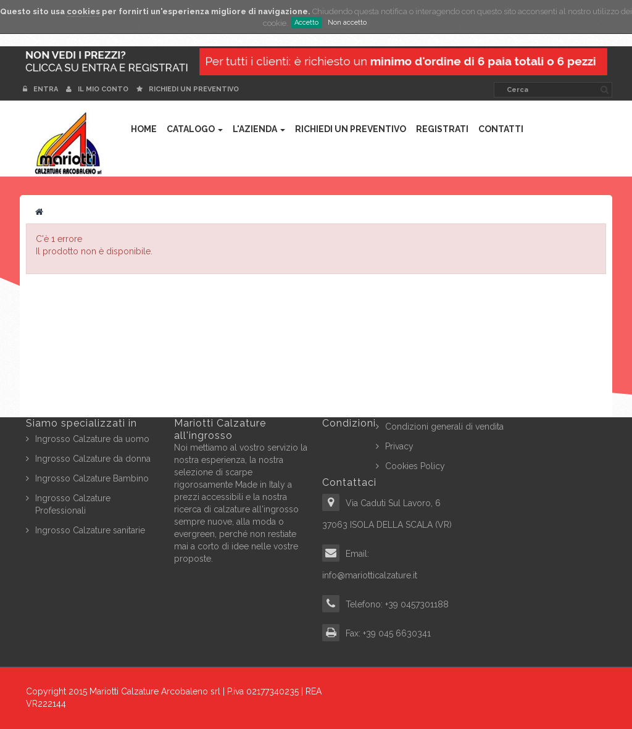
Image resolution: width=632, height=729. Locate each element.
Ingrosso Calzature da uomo (92, 439)
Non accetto (347, 23)
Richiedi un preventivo (187, 89)
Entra (41, 89)
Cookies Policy (415, 466)
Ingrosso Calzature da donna (93, 459)
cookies (83, 11)
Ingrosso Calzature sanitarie (90, 530)
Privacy (399, 446)
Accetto (306, 23)
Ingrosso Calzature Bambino (92, 478)
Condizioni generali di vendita (444, 426)
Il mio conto (97, 89)
